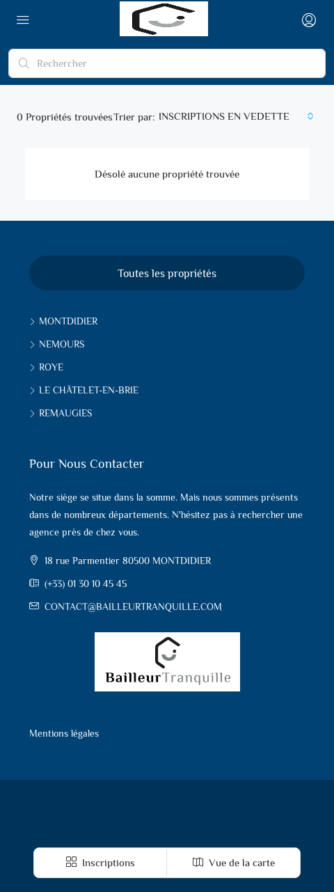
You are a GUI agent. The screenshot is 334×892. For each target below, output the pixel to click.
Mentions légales (64, 733)
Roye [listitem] (46, 367)
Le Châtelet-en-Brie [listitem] (83, 390)
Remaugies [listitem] (60, 412)
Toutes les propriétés (167, 273)
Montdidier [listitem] (63, 321)
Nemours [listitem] (56, 344)
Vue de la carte (234, 862)
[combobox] (236, 116)
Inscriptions (100, 862)
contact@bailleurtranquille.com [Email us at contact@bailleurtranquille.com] (133, 606)
